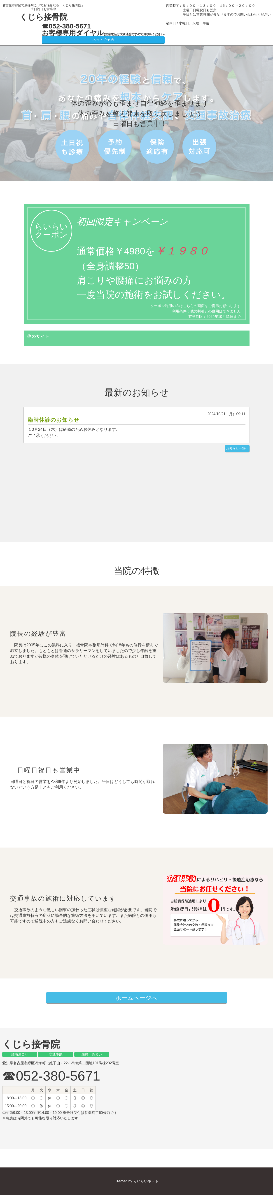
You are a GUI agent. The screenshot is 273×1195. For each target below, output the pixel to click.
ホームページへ (136, 998)
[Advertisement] (136, 490)
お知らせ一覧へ (237, 448)
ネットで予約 (103, 40)
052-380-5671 (70, 26)
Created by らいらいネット (136, 1181)
